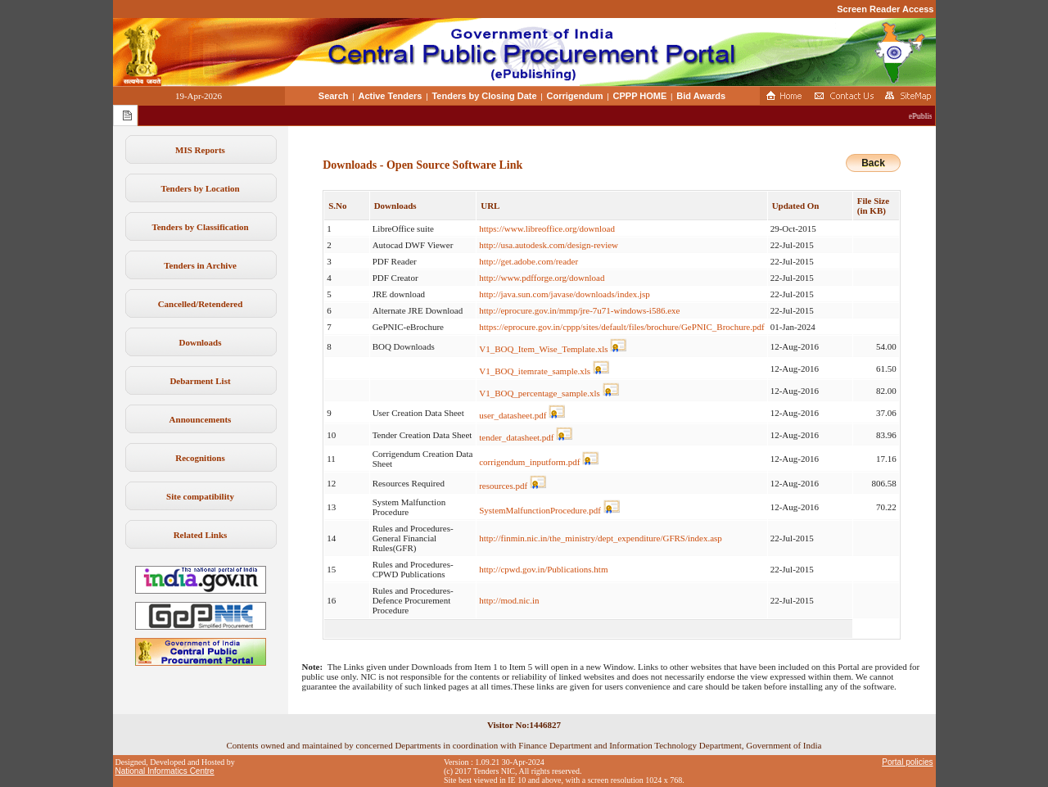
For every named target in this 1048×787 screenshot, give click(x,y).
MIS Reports (200, 150)
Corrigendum (575, 96)
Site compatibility (200, 496)
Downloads (200, 342)
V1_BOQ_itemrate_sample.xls (534, 371)
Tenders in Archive (200, 265)
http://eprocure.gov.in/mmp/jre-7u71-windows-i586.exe (579, 310)
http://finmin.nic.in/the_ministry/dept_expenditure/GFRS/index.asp (600, 538)
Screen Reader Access (885, 9)
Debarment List (199, 381)
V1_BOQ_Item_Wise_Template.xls (543, 349)
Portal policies (907, 762)
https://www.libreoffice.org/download (547, 228)
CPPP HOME (640, 96)
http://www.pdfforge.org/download (541, 278)
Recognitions (200, 458)
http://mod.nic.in (509, 600)
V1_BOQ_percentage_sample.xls (539, 393)
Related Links (201, 535)
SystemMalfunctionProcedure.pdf (540, 510)
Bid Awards (700, 96)
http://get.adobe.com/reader (528, 261)
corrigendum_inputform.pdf (529, 462)
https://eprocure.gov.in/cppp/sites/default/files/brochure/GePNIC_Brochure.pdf (621, 327)
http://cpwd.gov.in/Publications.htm (543, 569)
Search (333, 96)
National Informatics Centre (165, 771)
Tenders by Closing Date (483, 96)
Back (873, 163)
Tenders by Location (199, 188)
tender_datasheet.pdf (516, 437)
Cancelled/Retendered (200, 304)
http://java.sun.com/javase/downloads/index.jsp (564, 294)
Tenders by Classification (199, 227)
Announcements (200, 419)
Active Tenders (390, 96)
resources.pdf (503, 486)
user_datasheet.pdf (512, 415)
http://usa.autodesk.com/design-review (548, 245)
